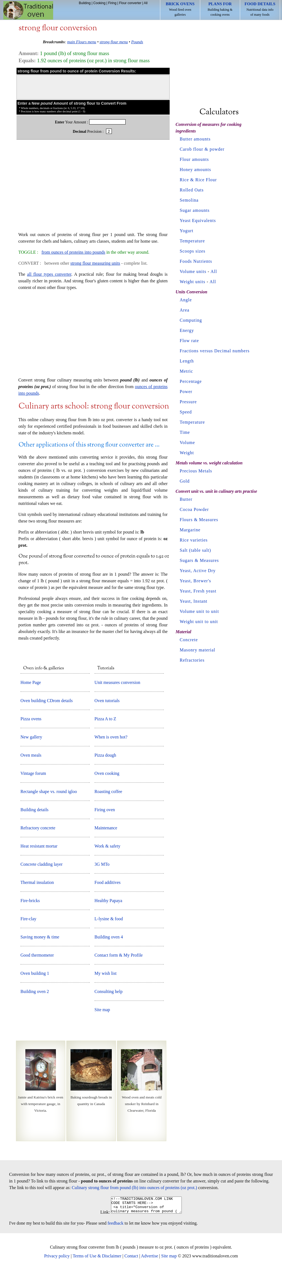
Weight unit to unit (199, 621)
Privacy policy (57, 1259)
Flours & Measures (199, 519)
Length (187, 361)
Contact (131, 1259)
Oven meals (30, 755)
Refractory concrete (37, 828)
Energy (187, 330)
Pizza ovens (30, 718)
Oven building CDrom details (46, 700)
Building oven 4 (108, 937)
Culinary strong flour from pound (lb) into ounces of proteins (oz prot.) (134, 1187)
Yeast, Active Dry (198, 570)
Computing (191, 320)
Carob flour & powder (202, 149)
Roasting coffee (108, 791)
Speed (186, 412)
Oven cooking (106, 773)
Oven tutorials (107, 700)
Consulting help (108, 991)
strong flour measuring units (95, 263)
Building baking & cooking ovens (220, 9)
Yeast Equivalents (198, 220)
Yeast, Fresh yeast (198, 591)
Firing (112, 3)
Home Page (30, 682)
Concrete (189, 639)
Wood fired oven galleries (180, 9)
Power (186, 391)
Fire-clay (28, 918)
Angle (186, 299)
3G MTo (101, 864)
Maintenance (105, 828)
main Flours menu (81, 42)
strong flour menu (114, 42)
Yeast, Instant (193, 601)
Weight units (192, 281)
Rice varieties (194, 540)
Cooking (99, 3)
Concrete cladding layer (41, 864)
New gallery (31, 737)
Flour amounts (194, 159)
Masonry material (197, 650)
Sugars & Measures (199, 560)
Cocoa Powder (194, 509)
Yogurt (187, 230)
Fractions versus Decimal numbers (215, 350)
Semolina (189, 200)
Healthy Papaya (108, 900)
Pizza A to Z (105, 718)
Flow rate (189, 340)
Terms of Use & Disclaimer (97, 1259)
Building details (34, 809)
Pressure (188, 401)
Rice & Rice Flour (198, 179)
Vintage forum (33, 773)
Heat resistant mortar (38, 846)
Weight (187, 452)
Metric (186, 371)
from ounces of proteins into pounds (73, 252)
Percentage (191, 381)
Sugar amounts (195, 210)
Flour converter (130, 3)
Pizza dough (105, 755)
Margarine (190, 529)
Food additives (107, 882)
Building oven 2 (34, 991)
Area (184, 310)
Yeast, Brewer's (195, 580)
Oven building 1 (34, 973)
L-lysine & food (108, 918)
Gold (185, 481)
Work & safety (107, 846)
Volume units (193, 271)
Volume (187, 442)
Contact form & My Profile (118, 955)
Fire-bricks (30, 900)
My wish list (105, 973)
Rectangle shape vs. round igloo (48, 791)
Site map (102, 1009)
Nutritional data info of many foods (260, 9)
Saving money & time (39, 937)
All (145, 3)
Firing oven (104, 809)
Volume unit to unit (199, 611)
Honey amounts (195, 169)
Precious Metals (196, 471)
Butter (186, 499)
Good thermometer (37, 955)
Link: (101, 1215)
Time (185, 432)
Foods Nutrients (196, 261)
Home (28, 10)
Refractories (192, 660)
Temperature (192, 241)
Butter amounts (195, 139)
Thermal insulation (37, 882)
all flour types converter (49, 274)
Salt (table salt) (195, 550)
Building (85, 3)
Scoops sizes (192, 251)
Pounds (137, 42)
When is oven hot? (111, 737)
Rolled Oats (192, 190)
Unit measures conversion (117, 682)
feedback (116, 1226)
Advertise (149, 1259)
